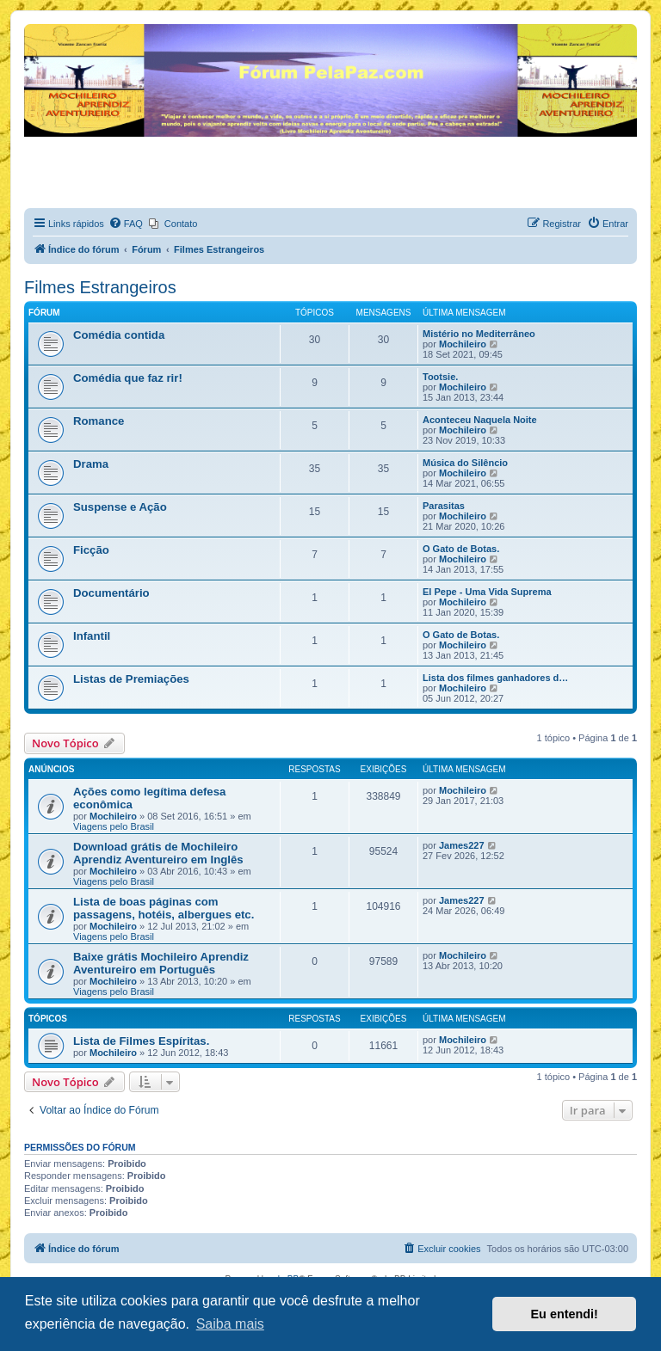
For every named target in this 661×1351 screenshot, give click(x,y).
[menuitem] (125, 223)
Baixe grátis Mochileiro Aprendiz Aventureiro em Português (161, 963)
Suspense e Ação (120, 506)
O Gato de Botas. (461, 548)
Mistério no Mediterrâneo (479, 334)
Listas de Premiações (131, 678)
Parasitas (444, 505)
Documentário (111, 592)
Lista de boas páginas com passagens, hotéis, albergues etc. (163, 908)
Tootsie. (440, 377)
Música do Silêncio (465, 462)
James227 (462, 845)
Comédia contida (118, 335)
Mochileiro (462, 344)
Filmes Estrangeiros (100, 287)
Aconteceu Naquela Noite (480, 420)
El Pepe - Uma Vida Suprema (487, 591)
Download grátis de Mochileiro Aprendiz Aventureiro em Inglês (158, 853)
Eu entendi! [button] (564, 1314)
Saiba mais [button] (230, 1324)
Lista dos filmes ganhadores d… (495, 677)
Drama (90, 463)
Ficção (91, 549)
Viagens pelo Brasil (113, 826)
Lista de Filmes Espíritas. (141, 1041)
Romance (98, 421)
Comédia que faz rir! (127, 378)
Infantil (91, 635)
